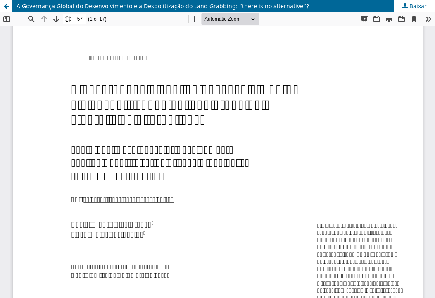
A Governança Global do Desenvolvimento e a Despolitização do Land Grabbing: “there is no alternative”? (163, 6)
